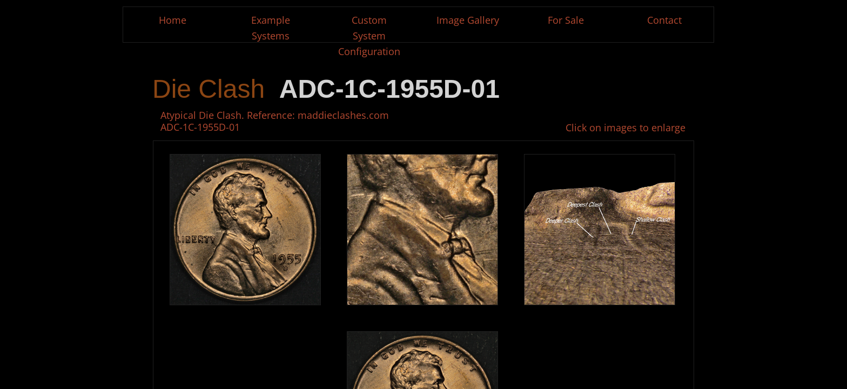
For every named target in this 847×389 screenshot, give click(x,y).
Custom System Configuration (369, 36)
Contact (664, 20)
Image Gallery (467, 20)
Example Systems (270, 28)
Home (172, 20)
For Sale (566, 20)
